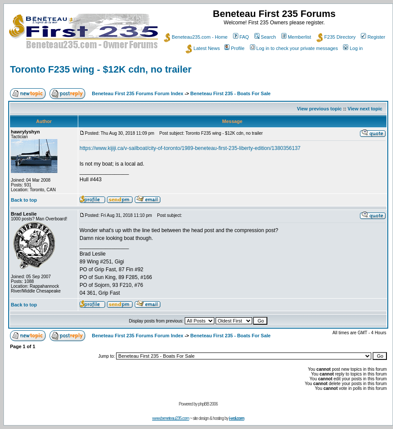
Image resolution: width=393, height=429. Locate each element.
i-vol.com (236, 418)
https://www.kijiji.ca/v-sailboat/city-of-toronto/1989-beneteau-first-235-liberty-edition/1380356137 (190, 148)
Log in (353, 48)
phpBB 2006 (208, 404)
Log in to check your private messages (294, 48)
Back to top (24, 200)
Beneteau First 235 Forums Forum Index (137, 93)
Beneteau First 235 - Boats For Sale (230, 93)
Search (265, 37)
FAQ (241, 37)
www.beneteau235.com (170, 418)
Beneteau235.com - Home (195, 37)
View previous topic (319, 108)
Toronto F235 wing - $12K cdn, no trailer (101, 69)
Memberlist (296, 37)
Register (373, 37)
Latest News (203, 48)
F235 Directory (336, 37)
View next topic (365, 108)
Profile (234, 48)
